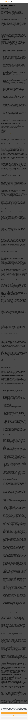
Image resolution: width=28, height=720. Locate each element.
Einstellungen (14, 717)
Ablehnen (14, 715)
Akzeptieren (14, 712)
